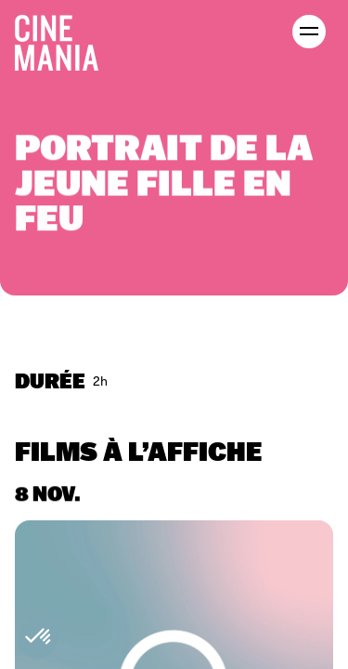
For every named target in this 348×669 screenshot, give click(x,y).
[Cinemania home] (64, 39)
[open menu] (309, 31)
